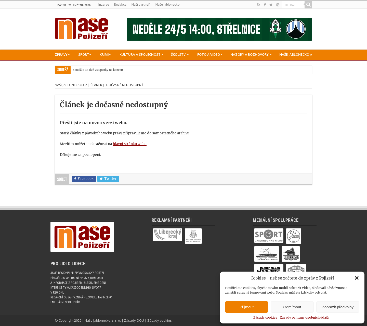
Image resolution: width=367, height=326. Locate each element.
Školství (179, 54)
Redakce (120, 4)
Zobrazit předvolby (337, 307)
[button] (356, 278)
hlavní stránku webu (130, 144)
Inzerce (103, 4)
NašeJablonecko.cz (71, 85)
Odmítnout (292, 307)
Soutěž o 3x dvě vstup (87, 70)
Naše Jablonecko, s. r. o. (103, 320)
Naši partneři (141, 4)
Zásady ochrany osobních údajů (304, 317)
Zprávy (61, 54)
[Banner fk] (219, 29)
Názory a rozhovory (249, 54)
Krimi (104, 54)
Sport (83, 54)
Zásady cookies (265, 317)
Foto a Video (208, 54)
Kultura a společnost (140, 54)
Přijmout (247, 307)
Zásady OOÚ (134, 320)
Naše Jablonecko (167, 4)
